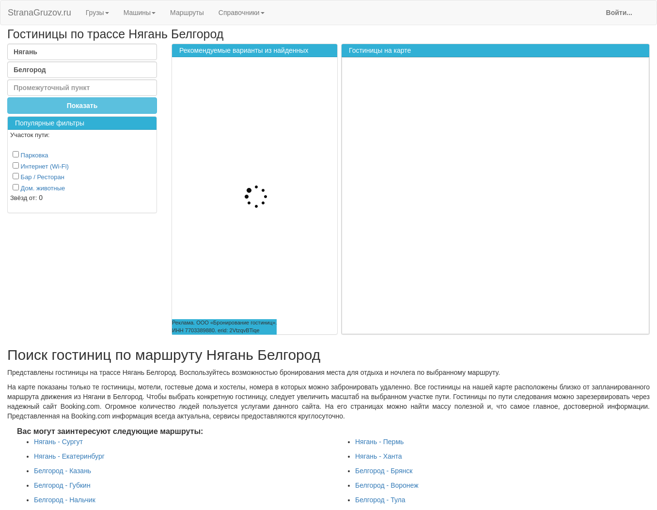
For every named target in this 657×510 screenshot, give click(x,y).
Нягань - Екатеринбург (69, 456)
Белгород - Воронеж (387, 485)
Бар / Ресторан (38, 177)
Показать (82, 105)
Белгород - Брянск (383, 471)
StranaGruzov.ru (39, 12)
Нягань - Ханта (378, 456)
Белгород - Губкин (62, 485)
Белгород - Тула (380, 500)
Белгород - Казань (62, 471)
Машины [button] (140, 12)
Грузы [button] (97, 12)
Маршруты (187, 12)
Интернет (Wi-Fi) (41, 166)
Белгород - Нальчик (64, 500)
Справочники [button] (242, 12)
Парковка (30, 155)
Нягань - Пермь (379, 442)
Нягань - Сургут (58, 442)
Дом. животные (39, 188)
